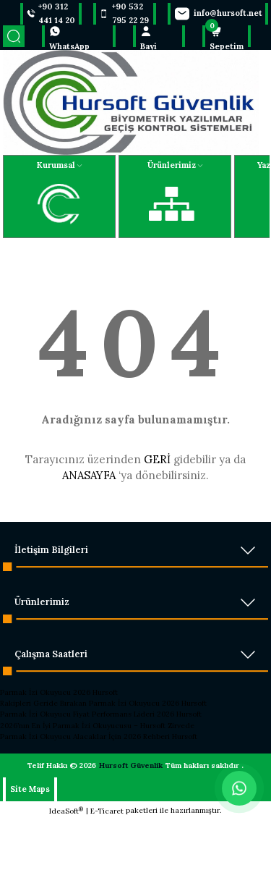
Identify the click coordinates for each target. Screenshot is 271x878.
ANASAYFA (89, 475)
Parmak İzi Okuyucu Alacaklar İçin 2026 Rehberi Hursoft (98, 736)
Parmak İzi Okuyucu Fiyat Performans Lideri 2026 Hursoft (101, 714)
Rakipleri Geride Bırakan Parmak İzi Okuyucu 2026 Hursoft (103, 703)
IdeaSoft (66, 811)
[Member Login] (159, 36)
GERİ (157, 459)
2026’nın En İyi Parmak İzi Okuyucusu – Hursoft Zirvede (97, 725)
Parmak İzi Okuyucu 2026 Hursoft (59, 692)
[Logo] (131, 102)
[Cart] (226, 36)
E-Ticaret (107, 811)
